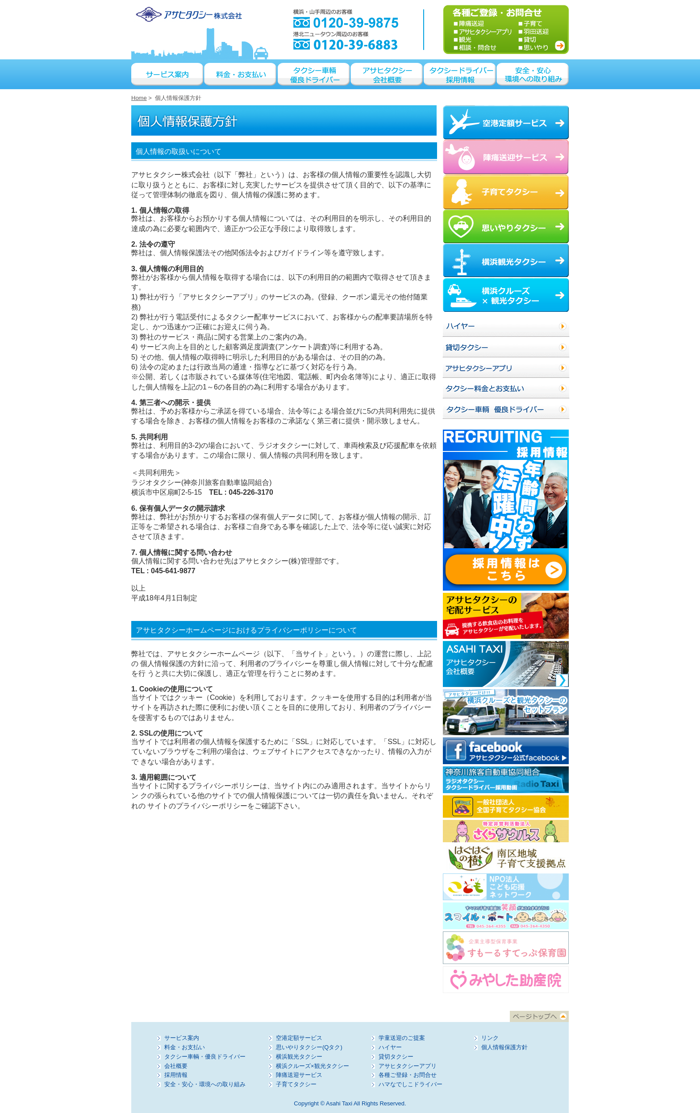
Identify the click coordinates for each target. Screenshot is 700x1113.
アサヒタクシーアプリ (506, 367)
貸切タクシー (396, 1056)
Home (139, 98)
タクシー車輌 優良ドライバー (314, 74)
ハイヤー (506, 326)
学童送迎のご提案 (402, 1037)
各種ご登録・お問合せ (408, 1075)
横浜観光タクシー (299, 1056)
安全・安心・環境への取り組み (533, 74)
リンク (490, 1037)
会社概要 (176, 1066)
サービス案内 (167, 74)
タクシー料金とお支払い (506, 388)
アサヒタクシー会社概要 (387, 74)
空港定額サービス (299, 1037)
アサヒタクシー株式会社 (187, 14)
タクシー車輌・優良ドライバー (205, 1056)
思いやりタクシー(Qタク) (309, 1047)
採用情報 (176, 1075)
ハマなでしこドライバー (410, 1084)
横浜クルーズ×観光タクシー (312, 1066)
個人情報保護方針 (504, 1047)
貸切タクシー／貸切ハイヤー (506, 347)
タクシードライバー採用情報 (460, 74)
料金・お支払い (241, 74)
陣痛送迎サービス (299, 1075)
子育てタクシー (296, 1084)
